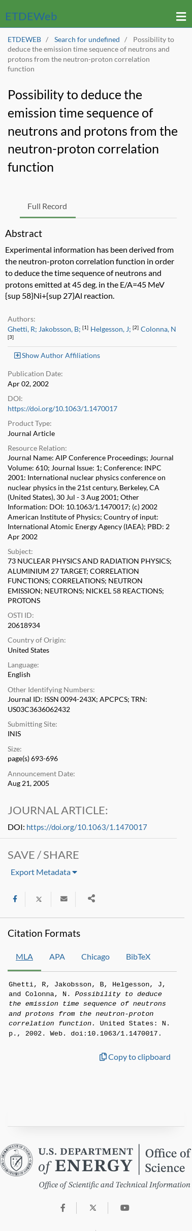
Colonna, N (158, 329)
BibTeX (138, 956)
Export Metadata (44, 872)
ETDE (31, 16)
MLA (24, 956)
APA (57, 956)
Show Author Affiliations (57, 355)
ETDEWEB (24, 39)
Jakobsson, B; (60, 329)
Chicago (95, 956)
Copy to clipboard (135, 1056)
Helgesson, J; (110, 329)
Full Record (47, 206)
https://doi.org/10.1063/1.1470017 (62, 409)
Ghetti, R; (22, 329)
